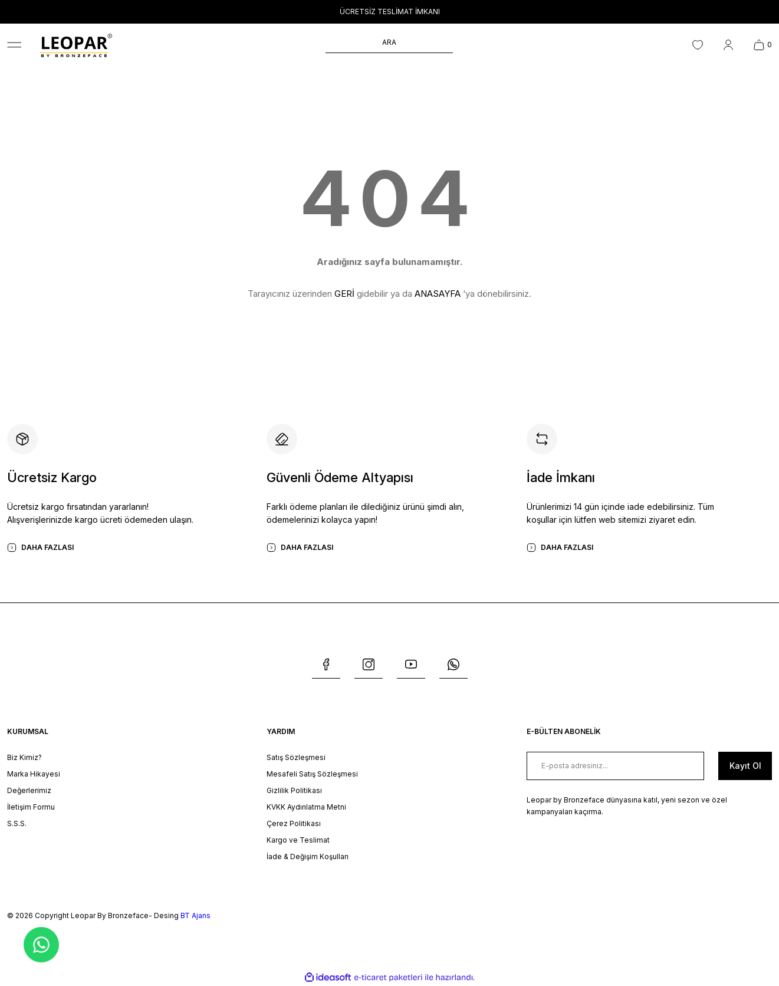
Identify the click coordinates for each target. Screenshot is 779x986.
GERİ (344, 293)
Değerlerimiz (29, 790)
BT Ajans (195, 915)
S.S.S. (17, 823)
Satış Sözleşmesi (296, 757)
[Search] (389, 45)
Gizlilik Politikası (294, 790)
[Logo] (76, 45)
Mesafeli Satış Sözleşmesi (312, 773)
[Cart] (762, 45)
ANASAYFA (438, 293)
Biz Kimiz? (24, 757)
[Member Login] (728, 45)
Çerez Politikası (294, 823)
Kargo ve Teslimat (298, 840)
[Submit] (745, 766)
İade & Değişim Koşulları (308, 856)
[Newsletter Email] (615, 766)
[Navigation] (14, 45)
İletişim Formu (31, 806)
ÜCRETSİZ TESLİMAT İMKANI (390, 11)
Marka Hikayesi (33, 773)
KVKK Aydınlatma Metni (306, 806)
